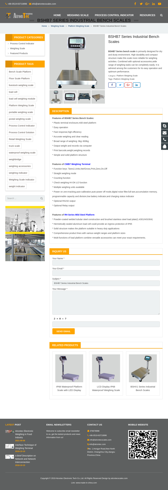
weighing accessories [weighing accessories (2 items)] (20, 176)
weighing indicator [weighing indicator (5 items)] (18, 183)
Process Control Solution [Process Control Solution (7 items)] (21, 143)
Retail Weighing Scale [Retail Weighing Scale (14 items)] (20, 150)
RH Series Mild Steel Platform (79, 225)
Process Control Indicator (22, 54)
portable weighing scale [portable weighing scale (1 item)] (21, 123)
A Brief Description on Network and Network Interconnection (25, 458)
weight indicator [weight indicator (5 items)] (17, 197)
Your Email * (58, 279)
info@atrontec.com (97, 444)
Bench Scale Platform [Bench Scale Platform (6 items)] (20, 82)
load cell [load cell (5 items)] (13, 102)
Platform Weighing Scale (78, 37)
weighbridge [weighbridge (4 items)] (15, 170)
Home (44, 37)
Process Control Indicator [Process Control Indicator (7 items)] (22, 136)
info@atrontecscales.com (44, 4)
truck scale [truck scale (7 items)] (14, 156)
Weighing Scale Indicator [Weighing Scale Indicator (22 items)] (21, 190)
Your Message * (59, 301)
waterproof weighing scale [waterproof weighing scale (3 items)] (22, 163)
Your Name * (58, 269)
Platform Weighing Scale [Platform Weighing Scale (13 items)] (21, 116)
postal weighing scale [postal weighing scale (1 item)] (20, 129)
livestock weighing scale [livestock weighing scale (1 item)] (21, 96)
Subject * (56, 290)
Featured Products (19, 64)
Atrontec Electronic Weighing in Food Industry (24, 434)
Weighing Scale (57, 37)
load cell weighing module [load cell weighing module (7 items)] (22, 109)
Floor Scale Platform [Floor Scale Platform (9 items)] (19, 89)
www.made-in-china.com (86, 483)
